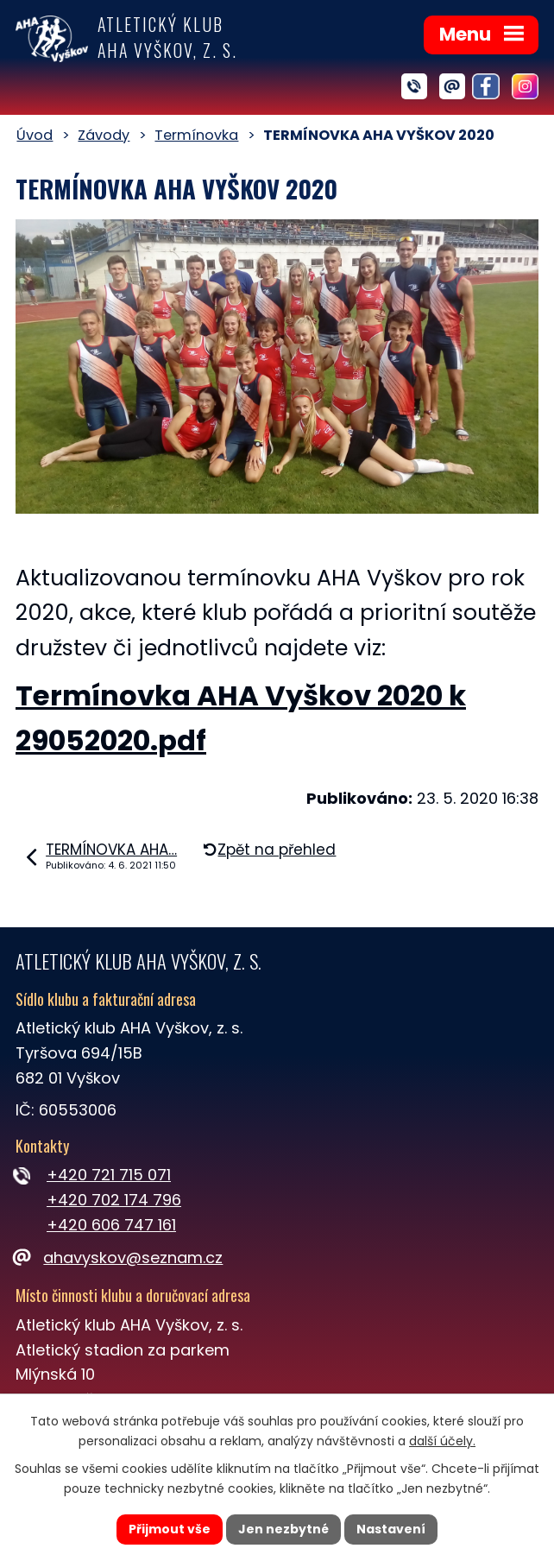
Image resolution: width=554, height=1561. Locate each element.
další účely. (442, 1441)
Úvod (34, 135)
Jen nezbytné (283, 1529)
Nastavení (390, 1529)
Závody (103, 135)
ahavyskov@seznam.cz (119, 1257)
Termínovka (196, 135)
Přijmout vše (170, 1529)
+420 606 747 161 (111, 1225)
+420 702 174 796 (114, 1199)
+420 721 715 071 (109, 1174)
